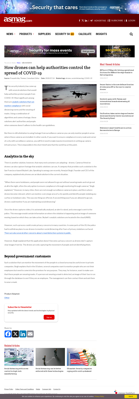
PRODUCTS (26, 34)
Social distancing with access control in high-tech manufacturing (16, 371)
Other (7, 297)
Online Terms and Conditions (24, 389)
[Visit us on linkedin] (86, 20)
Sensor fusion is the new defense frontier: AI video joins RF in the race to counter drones (117, 87)
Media (38, 389)
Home (14, 63)
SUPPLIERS (44, 34)
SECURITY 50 (62, 34)
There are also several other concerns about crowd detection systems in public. (37, 233)
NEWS (11, 34)
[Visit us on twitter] (82, 20)
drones (68, 78)
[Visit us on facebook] (79, 20)
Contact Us (56, 389)
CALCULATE (85, 34)
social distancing (78, 78)
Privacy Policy (8, 389)
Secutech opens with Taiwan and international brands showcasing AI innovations (115, 101)
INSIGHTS (101, 34)
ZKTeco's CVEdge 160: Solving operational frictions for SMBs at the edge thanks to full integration (117, 72)
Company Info (46, 389)
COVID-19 (88, 78)
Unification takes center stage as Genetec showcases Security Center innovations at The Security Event (117, 115)
